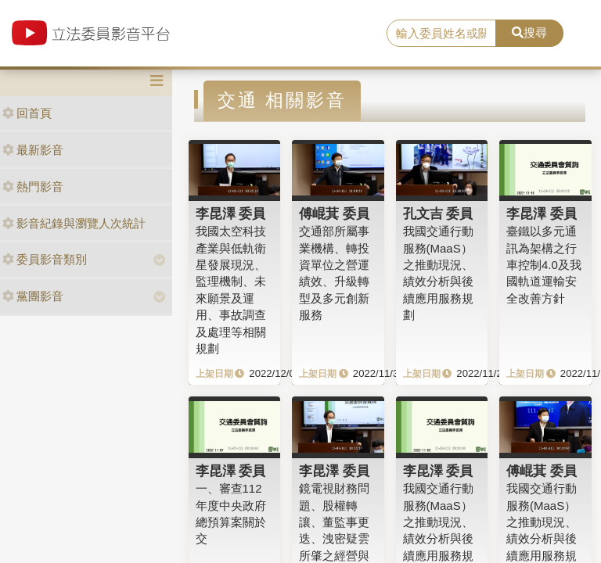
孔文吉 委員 (438, 213)
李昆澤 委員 (231, 213)
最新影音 (32, 149)
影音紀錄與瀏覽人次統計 (74, 223)
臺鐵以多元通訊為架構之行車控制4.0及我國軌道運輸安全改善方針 (543, 264)
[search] (441, 34)
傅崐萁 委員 (334, 213)
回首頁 (27, 113)
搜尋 (529, 32)
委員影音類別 (44, 259)
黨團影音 (32, 296)
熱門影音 (32, 186)
